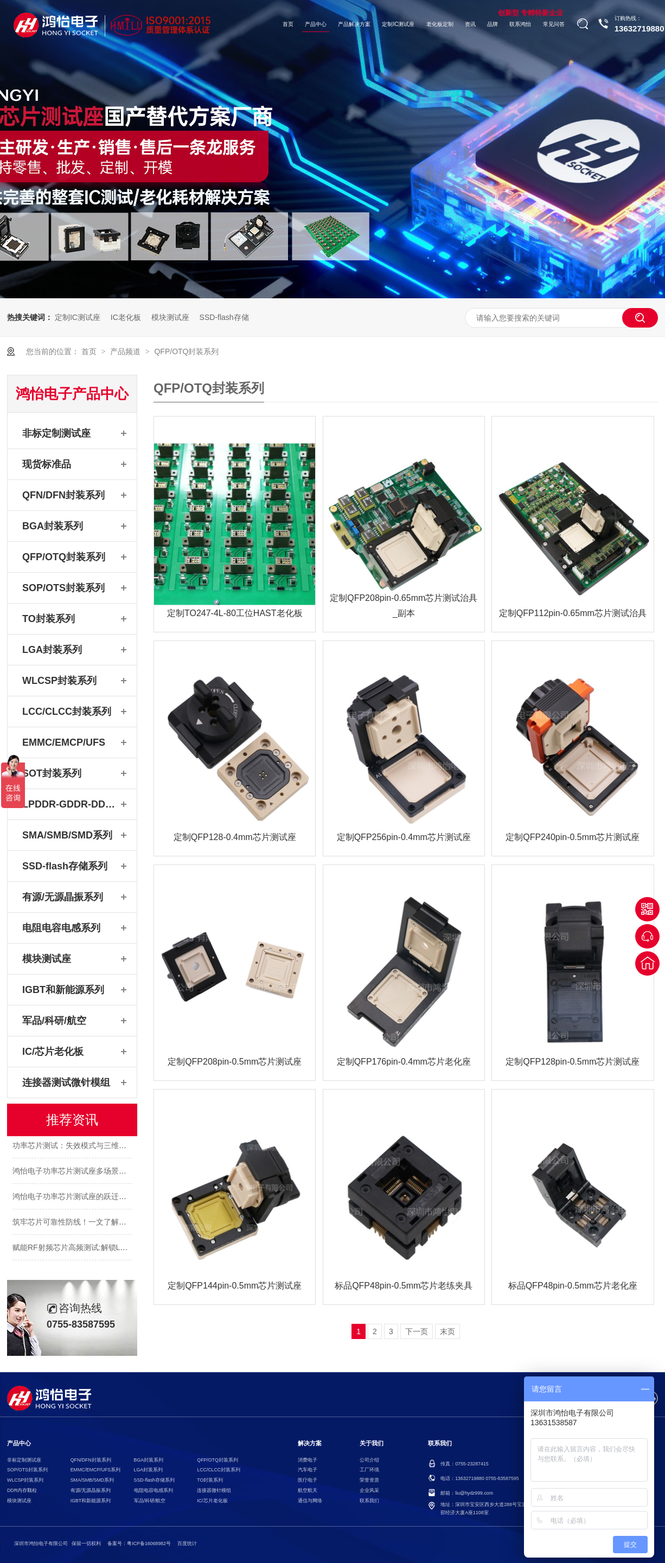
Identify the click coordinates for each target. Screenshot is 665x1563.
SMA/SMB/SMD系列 (67, 835)
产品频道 (126, 351)
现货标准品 (46, 464)
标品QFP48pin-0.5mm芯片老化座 (572, 1285)
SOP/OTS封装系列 (63, 587)
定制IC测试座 (398, 24)
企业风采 (369, 1490)
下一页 (416, 1331)
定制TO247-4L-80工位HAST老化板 (235, 613)
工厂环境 (369, 1469)
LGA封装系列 (52, 649)
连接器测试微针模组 (66, 1082)
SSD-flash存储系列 (64, 866)
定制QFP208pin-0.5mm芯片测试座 (235, 1061)
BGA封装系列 (52, 526)
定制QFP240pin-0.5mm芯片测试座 (573, 837)
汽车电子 (307, 1469)
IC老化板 (126, 317)
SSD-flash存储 (224, 317)
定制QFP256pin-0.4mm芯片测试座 (404, 837)
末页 (447, 1331)
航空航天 (307, 1490)
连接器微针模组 (214, 1490)
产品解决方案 (354, 24)
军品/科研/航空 (54, 1020)
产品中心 (316, 24)
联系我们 (369, 1500)
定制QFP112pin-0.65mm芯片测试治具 (573, 613)
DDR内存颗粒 (22, 1490)
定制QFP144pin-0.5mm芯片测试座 (235, 1285)
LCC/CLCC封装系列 (66, 711)
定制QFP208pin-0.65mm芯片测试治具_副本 (403, 605)
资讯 (470, 24)
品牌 (492, 24)
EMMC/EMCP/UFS (63, 742)
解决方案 (310, 1443)
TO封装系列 (48, 618)
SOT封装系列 (51, 773)
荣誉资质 (369, 1480)
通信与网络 (310, 1500)
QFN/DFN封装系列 (63, 495)
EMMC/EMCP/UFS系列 (95, 1469)
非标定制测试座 (56, 433)
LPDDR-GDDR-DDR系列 (70, 804)
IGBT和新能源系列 (63, 989)
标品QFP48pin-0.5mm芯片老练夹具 (403, 1285)
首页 (288, 24)
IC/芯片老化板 (53, 1051)
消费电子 (307, 1460)
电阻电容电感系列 (61, 928)
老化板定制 (439, 24)
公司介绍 (369, 1460)
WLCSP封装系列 (59, 680)
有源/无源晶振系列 (62, 897)
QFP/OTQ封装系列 (186, 351)
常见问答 (554, 24)
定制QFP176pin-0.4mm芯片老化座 (404, 1061)
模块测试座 (170, 317)
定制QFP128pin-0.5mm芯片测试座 (573, 1061)
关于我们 (371, 1443)
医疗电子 (307, 1480)
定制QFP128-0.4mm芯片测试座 (235, 837)
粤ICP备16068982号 (149, 1543)
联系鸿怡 (520, 24)
